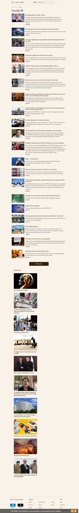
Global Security (41, 502)
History (40, 507)
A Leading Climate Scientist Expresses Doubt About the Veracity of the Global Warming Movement (25, 394)
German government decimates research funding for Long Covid (44, 216)
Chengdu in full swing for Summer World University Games (42, 195)
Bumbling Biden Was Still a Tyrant (35, 15)
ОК (74, 511)
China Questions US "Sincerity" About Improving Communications (25, 415)
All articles (62, 504)
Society (40, 504)
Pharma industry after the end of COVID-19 (38, 208)
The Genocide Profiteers (21, 290)
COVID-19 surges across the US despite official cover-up (41, 66)
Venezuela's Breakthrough (21, 455)
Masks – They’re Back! (31, 159)
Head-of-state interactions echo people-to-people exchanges (42, 198)
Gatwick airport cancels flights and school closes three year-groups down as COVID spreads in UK (45, 108)
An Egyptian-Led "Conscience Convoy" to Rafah (25, 352)
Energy (30, 507)
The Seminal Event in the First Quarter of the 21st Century (42, 29)
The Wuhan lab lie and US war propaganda (37, 239)
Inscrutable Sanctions (31, 226)
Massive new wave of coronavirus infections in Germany (41, 80)
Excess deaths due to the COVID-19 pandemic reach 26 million (43, 130)
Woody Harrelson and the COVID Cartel (37, 251)
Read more (39, 264)
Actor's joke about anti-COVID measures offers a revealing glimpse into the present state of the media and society (44, 254)
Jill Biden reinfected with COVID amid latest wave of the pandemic (44, 143)
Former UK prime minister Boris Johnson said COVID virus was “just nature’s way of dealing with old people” (45, 94)
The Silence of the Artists (21, 332)
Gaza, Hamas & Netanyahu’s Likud (24, 373)
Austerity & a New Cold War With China (25, 436)
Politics (30, 502)
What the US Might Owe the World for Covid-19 (39, 55)
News (52, 504)
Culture (52, 502)
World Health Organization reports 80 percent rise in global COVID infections (44, 180)
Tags (61, 507)
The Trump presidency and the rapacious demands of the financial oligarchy (24, 311)
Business (31, 504)
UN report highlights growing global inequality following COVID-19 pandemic (44, 40)
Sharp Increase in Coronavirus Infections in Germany (41, 169)
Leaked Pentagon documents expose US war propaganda (25, 475)
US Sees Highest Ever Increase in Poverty (37, 120)
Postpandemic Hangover (32, 206)
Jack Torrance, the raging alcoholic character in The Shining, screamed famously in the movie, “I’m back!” (42, 162)
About (61, 502)
